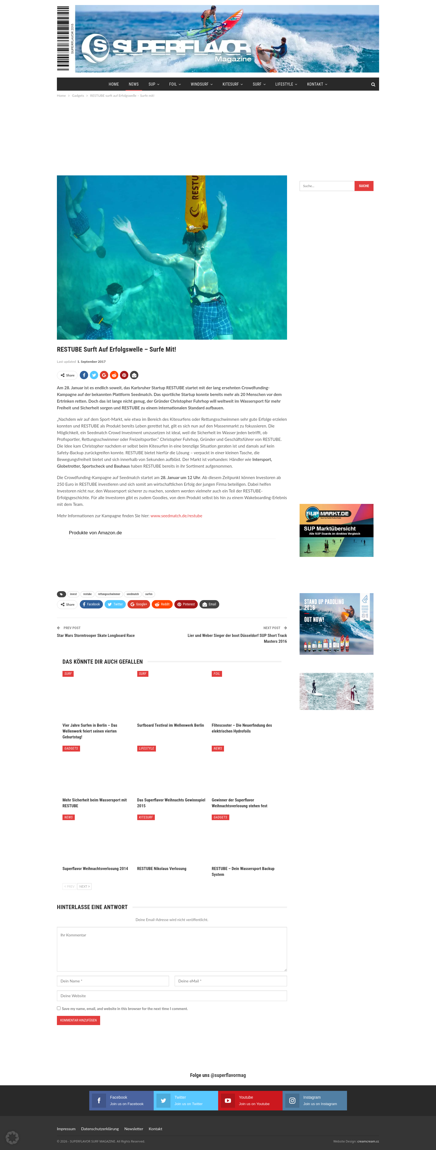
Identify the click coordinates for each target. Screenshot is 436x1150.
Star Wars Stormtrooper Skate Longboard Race (96, 635)
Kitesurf (231, 84)
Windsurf (200, 84)
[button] (12, 1137)
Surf (257, 84)
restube (87, 594)
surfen (149, 594)
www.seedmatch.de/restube (176, 515)
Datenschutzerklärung (100, 1128)
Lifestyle (284, 84)
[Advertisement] (218, 136)
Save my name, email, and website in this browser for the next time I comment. (125, 1008)
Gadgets (71, 748)
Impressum (66, 1128)
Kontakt (315, 84)
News (134, 84)
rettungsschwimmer (109, 594)
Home (114, 84)
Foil (173, 84)
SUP (152, 84)
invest (73, 594)
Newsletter (133, 1128)
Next (84, 886)
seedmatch (133, 594)
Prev (69, 886)
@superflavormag (228, 1075)
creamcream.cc (368, 1141)
